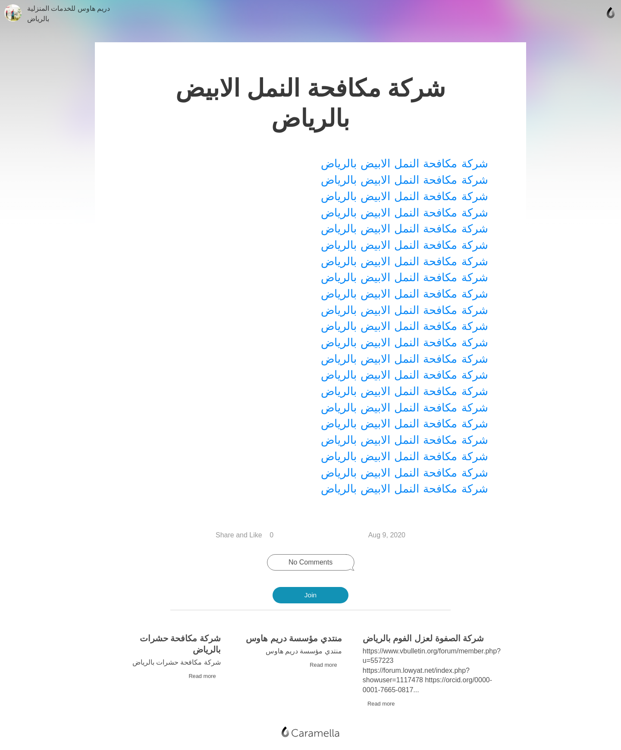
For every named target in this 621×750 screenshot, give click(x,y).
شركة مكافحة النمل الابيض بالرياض (403, 162)
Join (310, 595)
